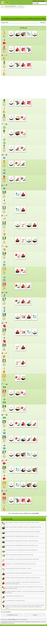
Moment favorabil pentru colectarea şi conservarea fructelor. (19, 554)
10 (4, 192)
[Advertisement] (23, 11)
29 (4, 483)
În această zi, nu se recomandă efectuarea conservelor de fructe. (20, 563)
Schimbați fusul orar (12, 615)
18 (4, 314)
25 (4, 421)
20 (4, 345)
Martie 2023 (5, 22)
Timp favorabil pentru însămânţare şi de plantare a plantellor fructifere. (21, 540)
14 (4, 253)
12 (4, 223)
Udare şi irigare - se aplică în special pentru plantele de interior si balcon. (22, 522)
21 (4, 360)
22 (4, 376)
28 (4, 467)
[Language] (39, 3)
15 (4, 269)
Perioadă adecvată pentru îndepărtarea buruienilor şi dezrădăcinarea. (21, 550)
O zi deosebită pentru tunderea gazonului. (15, 600)
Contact (35, 615)
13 (4, 238)
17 (4, 299)
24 (4, 406)
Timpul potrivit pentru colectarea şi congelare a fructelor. (18, 568)
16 (4, 284)
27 (4, 452)
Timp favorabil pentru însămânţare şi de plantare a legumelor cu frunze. (22, 536)
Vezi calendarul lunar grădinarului (23, 513)
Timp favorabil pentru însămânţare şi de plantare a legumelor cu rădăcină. (22, 531)
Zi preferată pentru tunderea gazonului (14, 596)
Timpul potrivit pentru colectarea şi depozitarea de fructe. (18, 573)
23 (4, 391)
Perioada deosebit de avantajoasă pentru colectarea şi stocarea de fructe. (22, 577)
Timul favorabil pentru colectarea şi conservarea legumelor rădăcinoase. (22, 559)
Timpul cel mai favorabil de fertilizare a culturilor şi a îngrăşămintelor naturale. (23, 527)
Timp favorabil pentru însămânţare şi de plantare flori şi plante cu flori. (21, 545)
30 (4, 498)
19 (4, 330)
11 (4, 207)
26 (4, 437)
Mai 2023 (42, 22)
